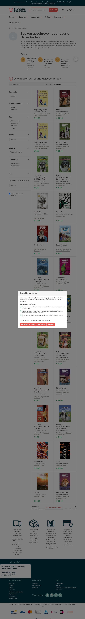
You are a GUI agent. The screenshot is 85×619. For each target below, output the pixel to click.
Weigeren (51, 324)
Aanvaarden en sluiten (28, 324)
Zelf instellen (41, 324)
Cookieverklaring (44, 320)
